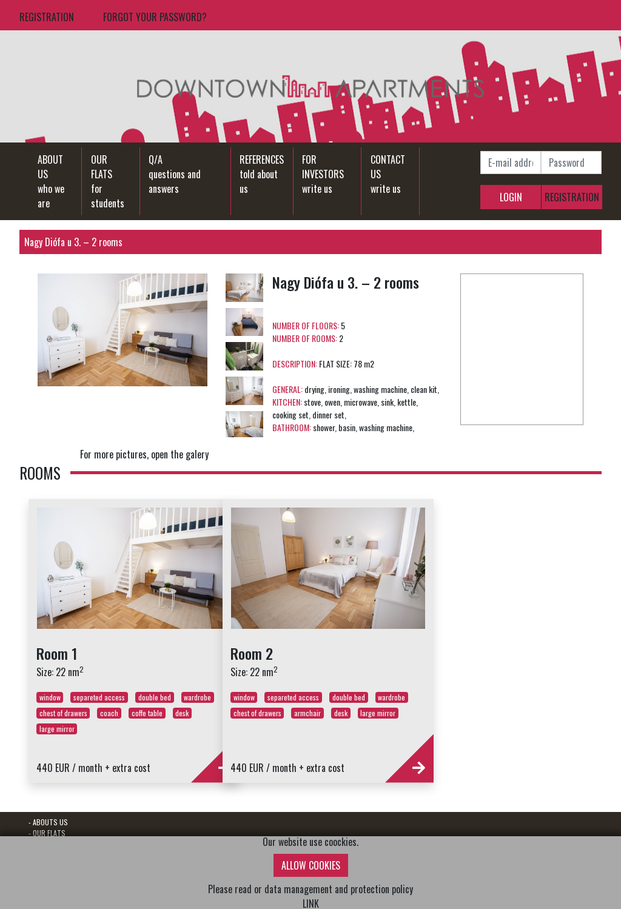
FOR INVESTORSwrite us (323, 174)
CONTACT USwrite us (388, 174)
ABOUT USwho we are (51, 181)
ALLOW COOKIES (310, 865)
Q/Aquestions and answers (175, 174)
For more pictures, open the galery (144, 454)
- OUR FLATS (47, 833)
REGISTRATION (46, 17)
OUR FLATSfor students (107, 181)
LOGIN (511, 197)
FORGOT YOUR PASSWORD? (155, 17)
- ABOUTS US (48, 822)
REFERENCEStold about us (262, 174)
